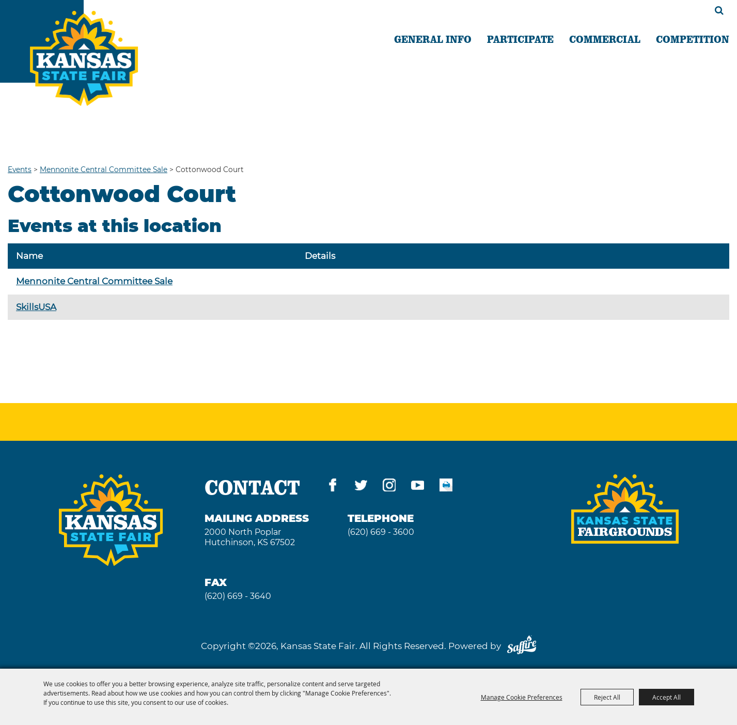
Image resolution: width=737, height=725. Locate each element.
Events (20, 169)
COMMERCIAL (604, 39)
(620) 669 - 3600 (381, 532)
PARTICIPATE (520, 39)
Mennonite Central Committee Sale (103, 169)
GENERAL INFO (433, 39)
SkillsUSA (36, 307)
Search (719, 10)
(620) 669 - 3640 (238, 596)
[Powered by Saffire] (521, 646)
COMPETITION (692, 39)
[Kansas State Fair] (84, 58)
